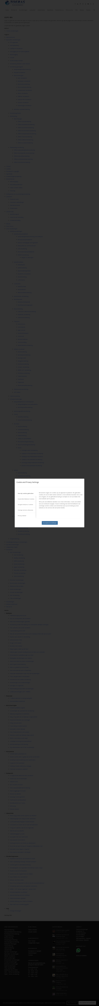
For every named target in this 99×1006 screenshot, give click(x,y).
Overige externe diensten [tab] (25, 510)
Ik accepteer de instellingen (49, 523)
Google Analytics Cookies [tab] (25, 504)
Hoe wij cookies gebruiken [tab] (25, 493)
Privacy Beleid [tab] (22, 515)
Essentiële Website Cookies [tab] (26, 499)
